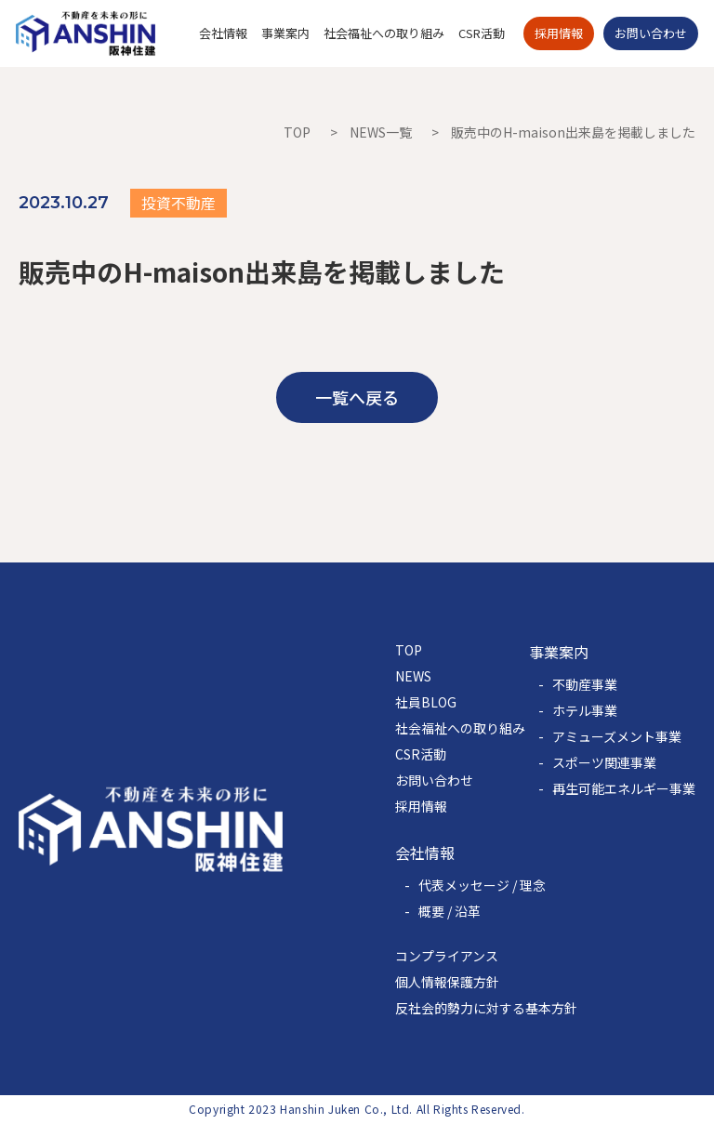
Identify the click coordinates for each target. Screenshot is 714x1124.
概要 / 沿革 (449, 911)
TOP (297, 132)
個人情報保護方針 (447, 981)
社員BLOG (425, 702)
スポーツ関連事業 (604, 762)
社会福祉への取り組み (460, 728)
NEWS (413, 676)
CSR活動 (420, 754)
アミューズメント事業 (616, 736)
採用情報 (421, 806)
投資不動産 (178, 203)
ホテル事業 (584, 710)
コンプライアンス (446, 955)
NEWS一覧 (381, 132)
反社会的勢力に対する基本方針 (486, 1007)
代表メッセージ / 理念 (482, 885)
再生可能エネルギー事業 (623, 788)
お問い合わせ (434, 780)
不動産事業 (584, 684)
